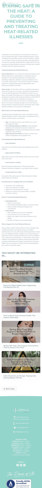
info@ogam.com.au (22, 432)
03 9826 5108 (23, 427)
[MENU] (35, 4)
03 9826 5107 (24, 423)
